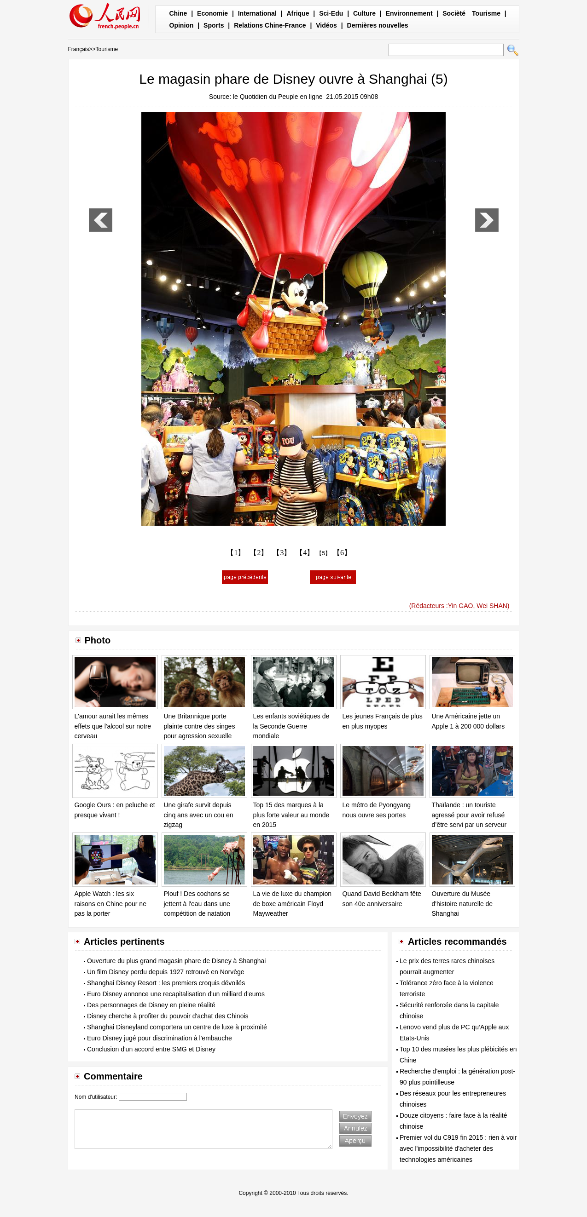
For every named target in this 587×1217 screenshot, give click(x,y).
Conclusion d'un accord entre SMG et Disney (151, 1049)
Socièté (453, 13)
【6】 (342, 553)
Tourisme (486, 13)
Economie (212, 13)
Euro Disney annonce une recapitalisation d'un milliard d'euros (176, 994)
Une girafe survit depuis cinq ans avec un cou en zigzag (198, 814)
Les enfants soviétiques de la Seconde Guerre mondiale (291, 726)
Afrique (297, 13)
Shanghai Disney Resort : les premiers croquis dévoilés (166, 983)
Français (78, 49)
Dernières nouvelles (377, 25)
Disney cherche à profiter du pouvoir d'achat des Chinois (168, 1016)
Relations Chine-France (270, 25)
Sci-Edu (331, 13)
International (257, 13)
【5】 (323, 553)
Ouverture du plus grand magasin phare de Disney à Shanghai (176, 960)
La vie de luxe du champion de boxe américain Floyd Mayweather (292, 903)
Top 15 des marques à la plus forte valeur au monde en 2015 (291, 814)
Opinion (181, 25)
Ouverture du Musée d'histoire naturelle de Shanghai (462, 903)
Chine (178, 13)
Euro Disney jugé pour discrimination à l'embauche (159, 1038)
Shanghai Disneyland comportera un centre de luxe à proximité (177, 1027)
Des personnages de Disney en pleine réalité (151, 1005)
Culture (364, 13)
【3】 (282, 553)
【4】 (305, 553)
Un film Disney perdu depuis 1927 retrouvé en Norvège (165, 972)
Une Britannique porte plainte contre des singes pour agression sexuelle (199, 726)
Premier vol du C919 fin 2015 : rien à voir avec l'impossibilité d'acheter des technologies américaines (458, 1148)
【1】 (236, 553)
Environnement (409, 13)
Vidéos (326, 25)
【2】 (259, 553)
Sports (213, 25)
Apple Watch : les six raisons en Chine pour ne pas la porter (110, 903)
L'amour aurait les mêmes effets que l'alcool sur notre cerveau (113, 726)
